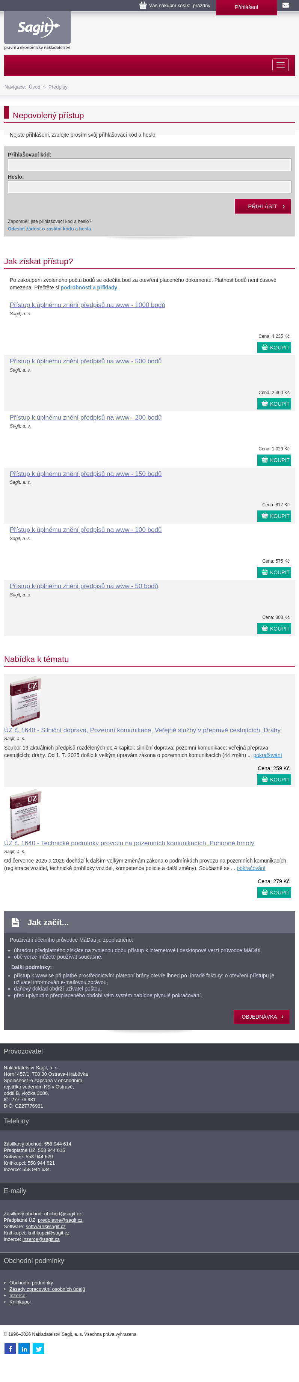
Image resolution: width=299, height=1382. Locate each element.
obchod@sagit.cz (63, 1213)
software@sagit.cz (46, 1226)
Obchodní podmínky (31, 1283)
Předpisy (58, 87)
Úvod (34, 87)
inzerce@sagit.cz (41, 1239)
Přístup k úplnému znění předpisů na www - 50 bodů (84, 586)
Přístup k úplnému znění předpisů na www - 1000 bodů (87, 305)
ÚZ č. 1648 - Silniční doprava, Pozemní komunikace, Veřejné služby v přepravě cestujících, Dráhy (142, 730)
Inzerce (17, 1295)
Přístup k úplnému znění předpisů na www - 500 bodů (86, 361)
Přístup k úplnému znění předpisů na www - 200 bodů (86, 417)
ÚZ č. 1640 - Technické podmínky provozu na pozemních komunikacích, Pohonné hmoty (129, 843)
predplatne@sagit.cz (60, 1220)
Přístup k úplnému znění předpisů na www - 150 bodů (86, 473)
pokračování (268, 755)
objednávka (259, 1017)
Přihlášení (246, 7)
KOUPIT (280, 348)
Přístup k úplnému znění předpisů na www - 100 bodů (86, 529)
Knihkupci (19, 1302)
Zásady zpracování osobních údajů (47, 1289)
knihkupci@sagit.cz (48, 1233)
